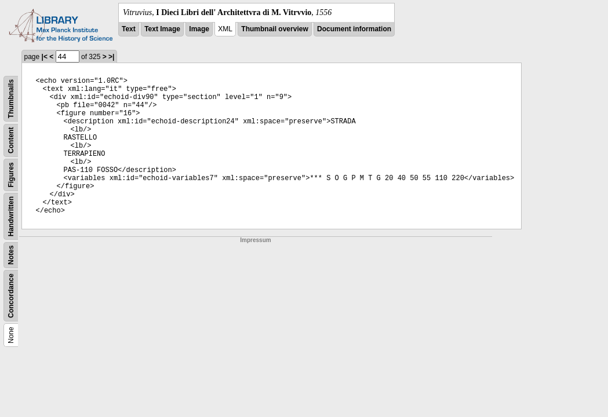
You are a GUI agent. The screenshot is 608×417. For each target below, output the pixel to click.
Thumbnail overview (274, 29)
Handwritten (11, 216)
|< (45, 57)
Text (129, 29)
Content (11, 140)
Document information (354, 29)
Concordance (11, 295)
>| (111, 57)
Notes (11, 255)
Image (199, 29)
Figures (11, 174)
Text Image (162, 29)
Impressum (255, 240)
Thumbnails (11, 98)
